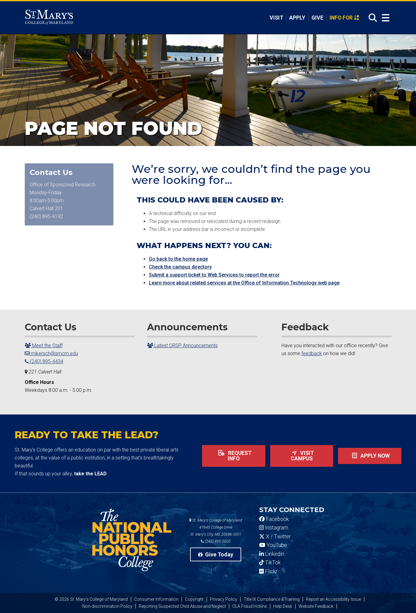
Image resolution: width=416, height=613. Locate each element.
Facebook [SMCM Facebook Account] (274, 519)
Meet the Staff (44, 345)
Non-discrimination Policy (107, 606)
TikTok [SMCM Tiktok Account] (270, 562)
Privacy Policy (223, 599)
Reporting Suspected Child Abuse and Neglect (182, 606)
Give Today (216, 554)
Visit (276, 18)
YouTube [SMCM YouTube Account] (273, 545)
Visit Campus (301, 456)
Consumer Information (156, 599)
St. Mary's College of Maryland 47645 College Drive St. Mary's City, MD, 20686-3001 (215, 527)
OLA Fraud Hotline (249, 606)
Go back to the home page (178, 259)
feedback (311, 353)
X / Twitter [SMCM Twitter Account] (275, 536)
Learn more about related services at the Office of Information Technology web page (244, 283)
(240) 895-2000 (215, 541)
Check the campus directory (180, 267)
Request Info (234, 456)
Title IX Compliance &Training (272, 599)
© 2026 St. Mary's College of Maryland (91, 599)
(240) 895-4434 (44, 361)
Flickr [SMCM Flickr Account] (268, 571)
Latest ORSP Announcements (182, 345)
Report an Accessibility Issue (333, 599)
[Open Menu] (384, 18)
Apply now (370, 456)
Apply (297, 18)
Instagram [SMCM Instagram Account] (273, 528)
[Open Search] (371, 18)
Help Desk (282, 606)
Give (317, 18)
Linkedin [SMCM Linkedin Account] (271, 554)
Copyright (194, 599)
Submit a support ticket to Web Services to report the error (214, 275)
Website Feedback (316, 606)
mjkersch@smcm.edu (51, 353)
